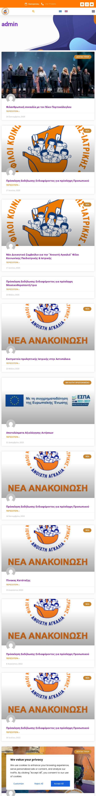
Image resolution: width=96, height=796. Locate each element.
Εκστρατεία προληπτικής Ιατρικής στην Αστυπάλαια (38, 359)
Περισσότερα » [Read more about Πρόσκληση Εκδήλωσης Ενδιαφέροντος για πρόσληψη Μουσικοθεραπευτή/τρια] (13, 290)
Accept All (58, 783)
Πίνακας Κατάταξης (18, 581)
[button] (33, 11)
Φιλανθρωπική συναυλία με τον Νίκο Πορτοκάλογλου (38, 107)
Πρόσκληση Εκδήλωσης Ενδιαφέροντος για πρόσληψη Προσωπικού (47, 181)
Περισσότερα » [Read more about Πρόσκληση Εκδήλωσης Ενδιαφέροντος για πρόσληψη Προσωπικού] (13, 185)
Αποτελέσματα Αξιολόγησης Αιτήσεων (29, 433)
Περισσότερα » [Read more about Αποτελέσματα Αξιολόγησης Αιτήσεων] (13, 438)
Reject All (38, 783)
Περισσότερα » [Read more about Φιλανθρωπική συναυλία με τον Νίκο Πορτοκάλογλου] (13, 111)
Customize (18, 783)
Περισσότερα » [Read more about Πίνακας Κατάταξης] (13, 586)
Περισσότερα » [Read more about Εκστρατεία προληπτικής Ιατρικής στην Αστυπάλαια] (13, 364)
